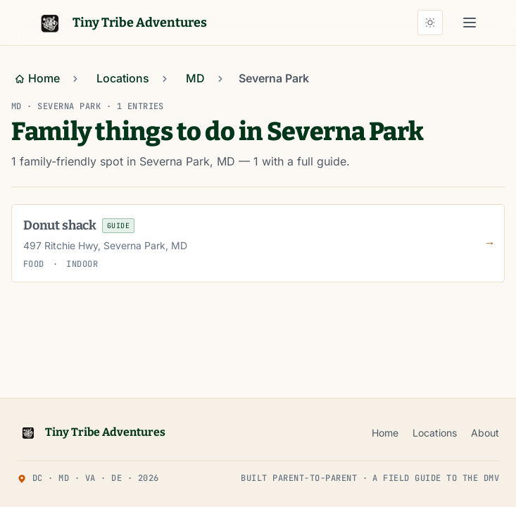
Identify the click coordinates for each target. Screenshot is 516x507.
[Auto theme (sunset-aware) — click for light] (430, 22)
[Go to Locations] (123, 78)
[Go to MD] (195, 78)
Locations (435, 433)
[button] (469, 22)
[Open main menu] (469, 22)
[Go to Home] (37, 78)
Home (385, 433)
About (485, 433)
